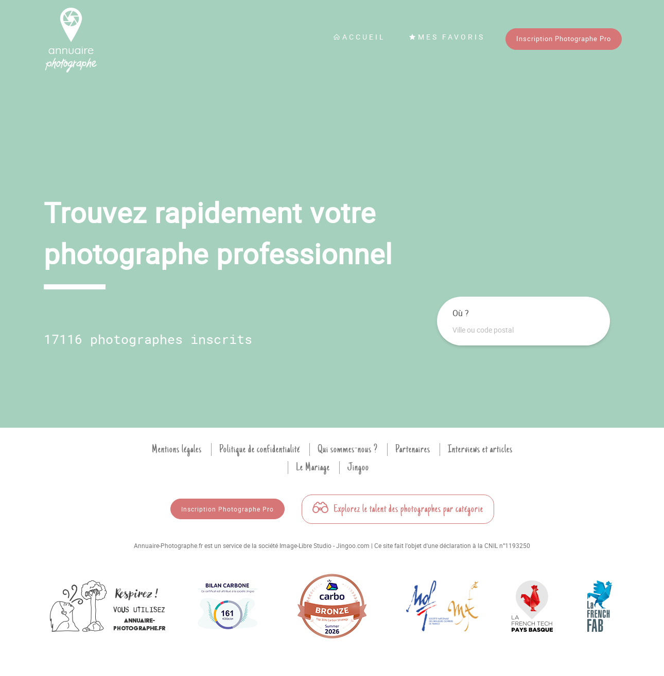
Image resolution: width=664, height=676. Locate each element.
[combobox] (523, 330)
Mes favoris (447, 37)
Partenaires (412, 449)
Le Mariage (313, 467)
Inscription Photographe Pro (563, 38)
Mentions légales (177, 449)
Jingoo (358, 467)
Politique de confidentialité (259, 449)
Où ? (460, 313)
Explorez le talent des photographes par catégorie (397, 509)
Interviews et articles (480, 449)
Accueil (359, 37)
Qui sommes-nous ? (348, 449)
